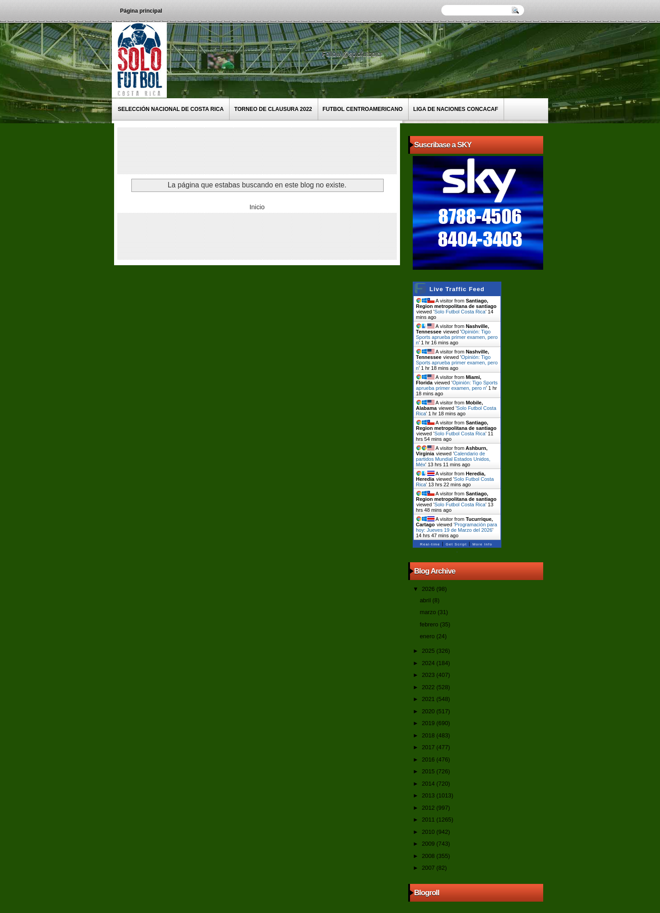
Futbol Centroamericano (363, 109)
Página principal (141, 11)
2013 (429, 795)
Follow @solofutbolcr (353, 54)
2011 (429, 819)
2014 (429, 783)
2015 (429, 771)
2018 (429, 735)
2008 (429, 855)
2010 (429, 831)
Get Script (456, 544)
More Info (482, 544)
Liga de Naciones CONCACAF (455, 109)
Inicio (257, 207)
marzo (428, 612)
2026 (429, 588)
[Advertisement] (285, 150)
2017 (429, 747)
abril (426, 600)
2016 (429, 759)
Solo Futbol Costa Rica (459, 311)
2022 (429, 687)
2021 (429, 699)
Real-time (430, 544)
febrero (430, 624)
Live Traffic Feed (457, 289)
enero (428, 636)
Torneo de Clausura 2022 (273, 109)
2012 (429, 807)
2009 (429, 843)
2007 (429, 867)
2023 (429, 674)
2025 (429, 650)
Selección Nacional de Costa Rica (171, 109)
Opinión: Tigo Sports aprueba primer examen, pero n (457, 337)
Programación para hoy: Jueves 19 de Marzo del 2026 (456, 527)
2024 (429, 663)
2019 (429, 723)
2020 (429, 711)
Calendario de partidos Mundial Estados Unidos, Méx (453, 459)
